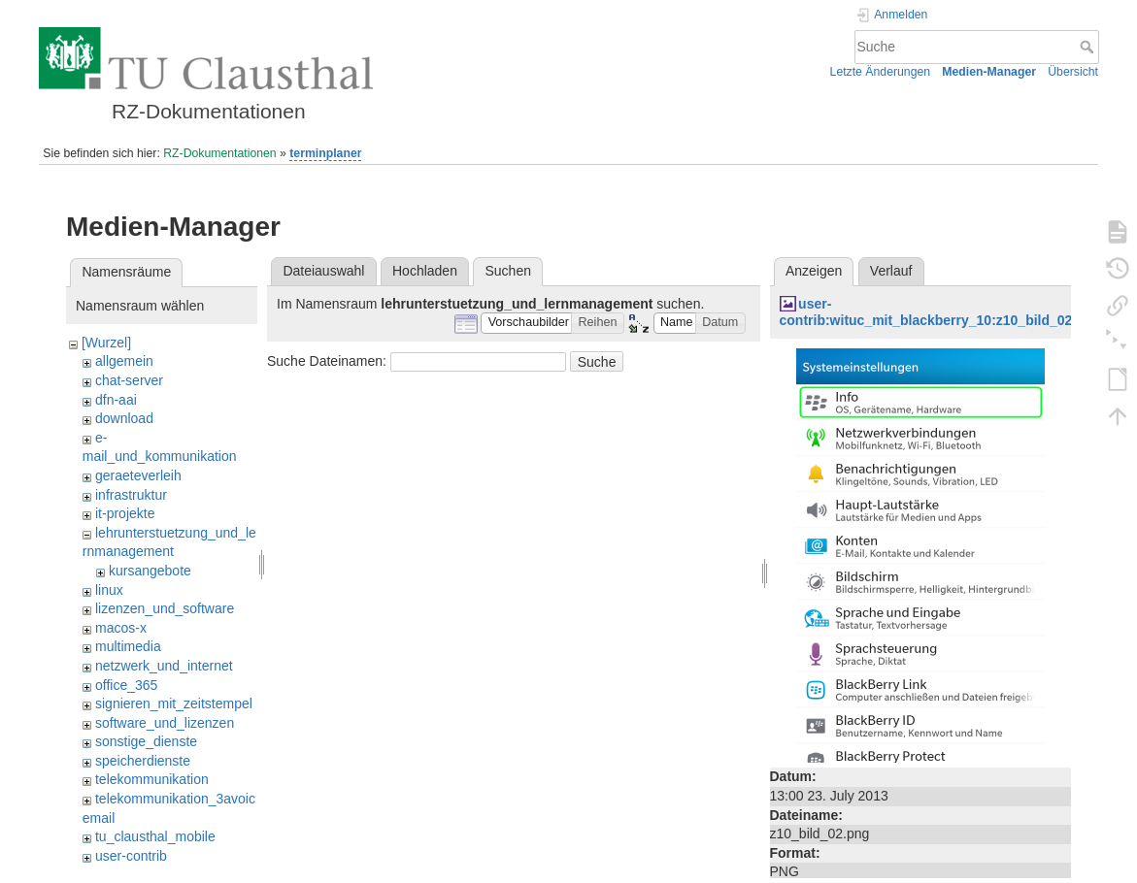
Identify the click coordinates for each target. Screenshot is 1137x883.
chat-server (129, 380)
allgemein (124, 361)
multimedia (128, 646)
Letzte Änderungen (880, 72)
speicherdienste (142, 761)
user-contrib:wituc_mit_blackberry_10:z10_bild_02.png (940, 312)
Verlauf (891, 270)
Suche (1089, 46)
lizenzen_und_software (164, 608)
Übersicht (1073, 72)
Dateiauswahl (323, 270)
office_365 (126, 685)
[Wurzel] (106, 342)
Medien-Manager (989, 72)
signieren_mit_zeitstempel (173, 703)
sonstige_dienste (146, 741)
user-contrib (131, 856)
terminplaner (325, 153)
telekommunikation (152, 779)
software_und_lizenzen (164, 723)
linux (109, 590)
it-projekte (124, 513)
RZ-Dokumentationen (219, 153)
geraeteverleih (138, 475)
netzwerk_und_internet (164, 665)
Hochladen (424, 270)
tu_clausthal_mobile (155, 836)
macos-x (121, 628)
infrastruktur (131, 495)
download (124, 418)
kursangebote (150, 570)
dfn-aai (116, 400)
